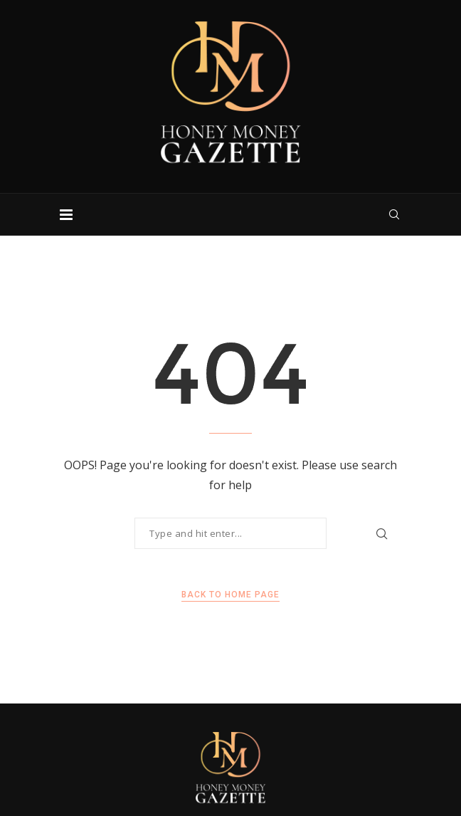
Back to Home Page (230, 595)
